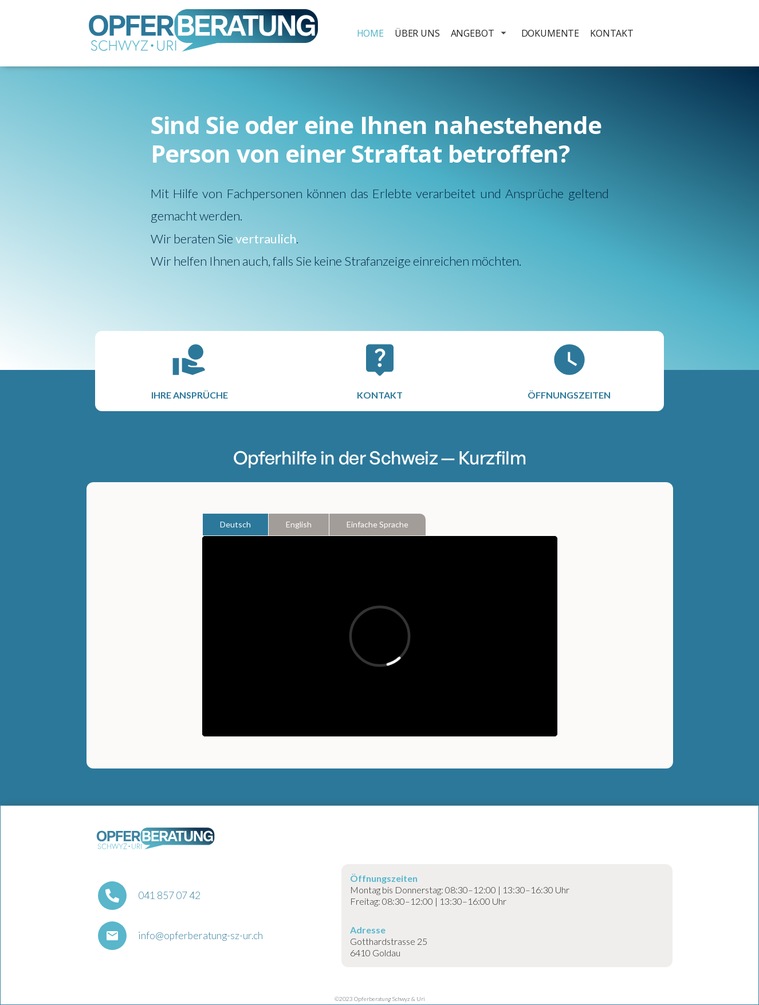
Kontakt (612, 33)
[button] (476, 33)
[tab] (235, 524)
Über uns (417, 33)
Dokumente (550, 33)
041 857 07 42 (169, 895)
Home (370, 33)
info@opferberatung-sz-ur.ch (200, 935)
